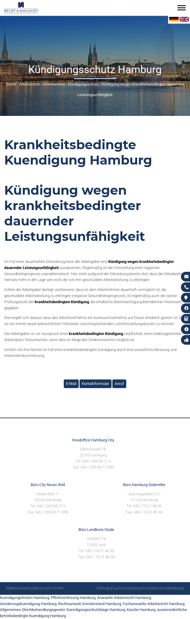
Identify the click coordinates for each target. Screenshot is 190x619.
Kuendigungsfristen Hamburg (24, 597)
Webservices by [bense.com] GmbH (35, 588)
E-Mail (71, 383)
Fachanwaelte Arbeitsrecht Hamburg (154, 604)
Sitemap (103, 588)
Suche (118, 588)
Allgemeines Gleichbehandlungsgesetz (32, 609)
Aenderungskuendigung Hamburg (28, 604)
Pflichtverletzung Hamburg (73, 597)
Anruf (119, 383)
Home (11, 84)
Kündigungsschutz (83, 84)
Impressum (135, 588)
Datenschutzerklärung (165, 588)
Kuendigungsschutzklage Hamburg (95, 609)
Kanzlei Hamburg (141, 609)
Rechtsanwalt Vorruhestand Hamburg (89, 604)
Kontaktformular (95, 383)
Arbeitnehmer (53, 84)
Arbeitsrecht (29, 84)
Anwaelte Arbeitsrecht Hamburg (124, 597)
